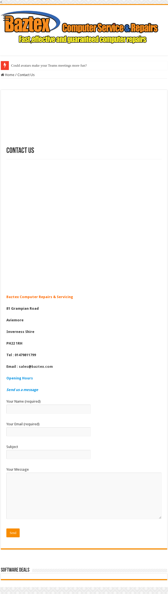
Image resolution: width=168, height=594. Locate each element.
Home (7, 75)
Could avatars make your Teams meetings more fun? (49, 65)
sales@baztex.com (36, 366)
